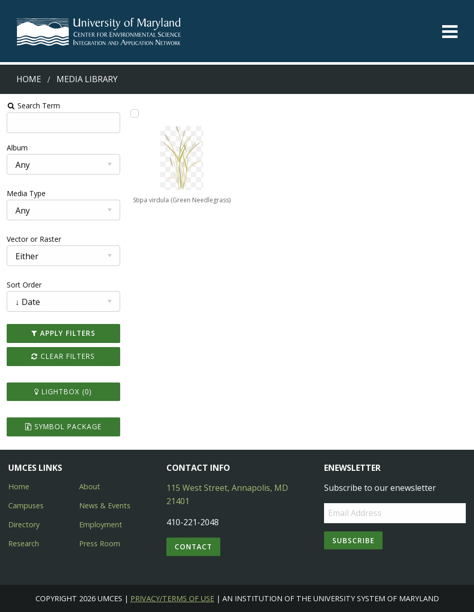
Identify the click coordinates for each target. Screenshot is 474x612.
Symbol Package (63, 426)
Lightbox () (63, 391)
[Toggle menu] (450, 31)
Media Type (26, 193)
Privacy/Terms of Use (172, 598)
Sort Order (24, 285)
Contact (193, 546)
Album (17, 147)
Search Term (34, 105)
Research (23, 543)
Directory (24, 524)
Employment (100, 524)
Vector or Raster (34, 239)
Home (28, 79)
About (89, 486)
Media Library (87, 79)
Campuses (26, 505)
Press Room (99, 543)
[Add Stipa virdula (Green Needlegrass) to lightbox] (134, 113)
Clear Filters (63, 356)
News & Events (104, 505)
